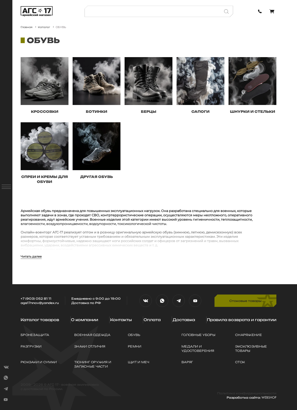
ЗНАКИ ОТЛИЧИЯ (89, 346)
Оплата (152, 319)
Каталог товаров (40, 319)
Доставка (184, 319)
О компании (84, 319)
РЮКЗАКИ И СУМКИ (39, 362)
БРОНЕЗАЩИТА (35, 335)
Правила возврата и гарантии (241, 319)
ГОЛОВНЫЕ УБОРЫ (198, 335)
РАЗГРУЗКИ (31, 346)
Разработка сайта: (251, 397)
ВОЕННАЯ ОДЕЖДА (92, 335)
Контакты (121, 319)
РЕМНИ (134, 346)
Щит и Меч (138, 362)
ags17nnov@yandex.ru (40, 303)
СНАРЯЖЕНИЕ (248, 335)
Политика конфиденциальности (246, 393)
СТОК (240, 362)
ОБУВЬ (134, 335)
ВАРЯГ (187, 362)
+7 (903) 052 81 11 (36, 298)
